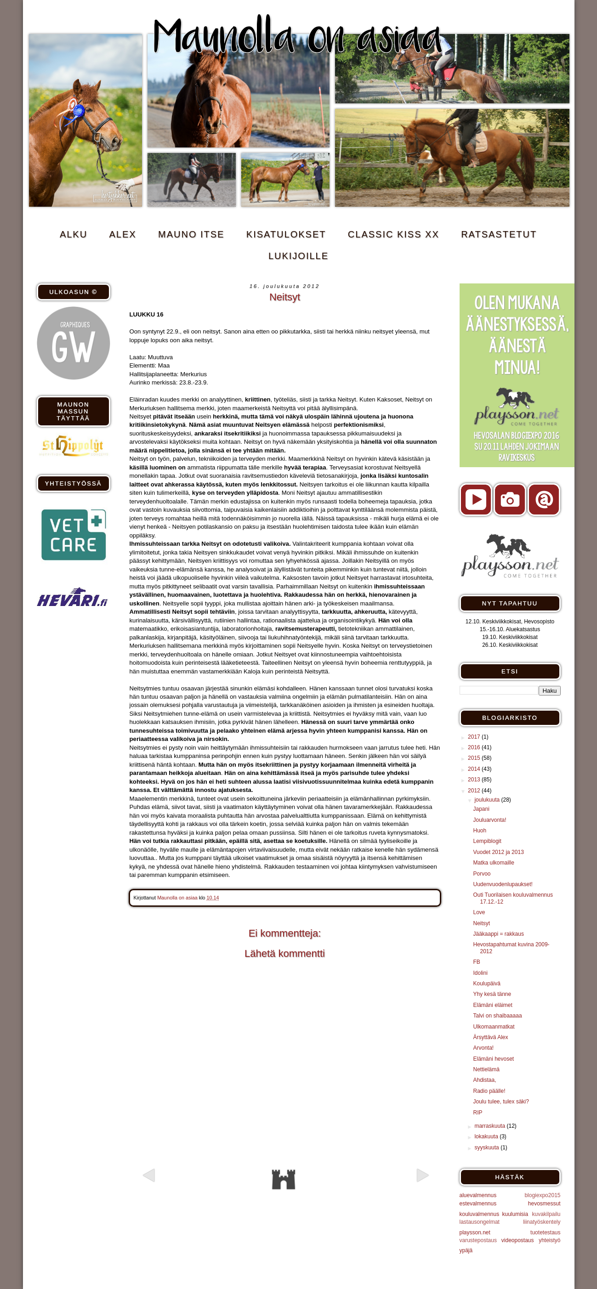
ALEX (122, 234)
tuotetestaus (545, 1232)
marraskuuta (490, 1126)
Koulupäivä (486, 983)
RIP (477, 1112)
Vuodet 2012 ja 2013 (498, 852)
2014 (475, 769)
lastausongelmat (480, 1222)
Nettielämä (486, 1069)
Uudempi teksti (182, 1191)
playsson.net (475, 1232)
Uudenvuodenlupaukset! (502, 884)
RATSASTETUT (499, 234)
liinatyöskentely (541, 1222)
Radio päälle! (489, 1091)
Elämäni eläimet (492, 1005)
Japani (481, 809)
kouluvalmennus (480, 1214)
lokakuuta (487, 1136)
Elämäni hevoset (493, 1059)
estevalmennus (478, 1203)
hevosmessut (544, 1203)
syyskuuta (487, 1147)
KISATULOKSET (286, 234)
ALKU (73, 234)
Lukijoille (298, 256)
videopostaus (517, 1240)
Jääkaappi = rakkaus (498, 934)
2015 (475, 758)
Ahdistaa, (484, 1080)
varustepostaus (478, 1240)
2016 (475, 747)
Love (479, 912)
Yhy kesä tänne (492, 994)
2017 (475, 737)
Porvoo (481, 874)
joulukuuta (487, 800)
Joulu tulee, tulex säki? (501, 1101)
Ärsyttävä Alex (490, 1037)
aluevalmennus (478, 1195)
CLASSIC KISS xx (393, 234)
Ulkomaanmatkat (493, 1026)
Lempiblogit (487, 841)
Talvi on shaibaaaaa (497, 1015)
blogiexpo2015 (542, 1195)
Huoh (479, 830)
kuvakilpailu (546, 1214)
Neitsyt (481, 923)
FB (476, 962)
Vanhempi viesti (386, 1191)
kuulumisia (515, 1214)
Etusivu (283, 1179)
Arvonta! (483, 1048)
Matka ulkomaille (493, 862)
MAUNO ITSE (191, 234)
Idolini (480, 973)
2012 (475, 790)
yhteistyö (549, 1240)
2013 (475, 779)
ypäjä (466, 1250)
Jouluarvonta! (489, 820)
